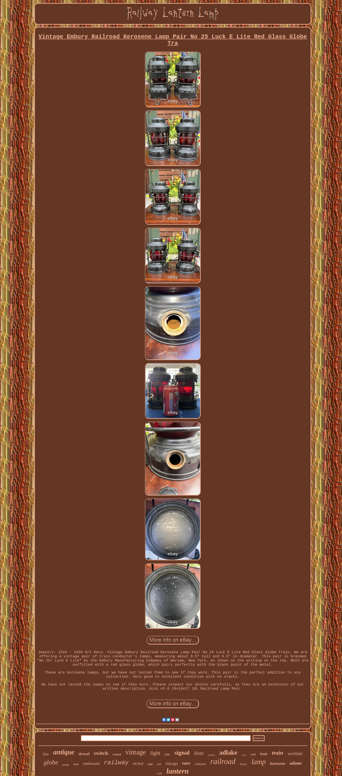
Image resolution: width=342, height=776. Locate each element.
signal (182, 752)
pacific (66, 764)
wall (159, 773)
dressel (84, 754)
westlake (295, 753)
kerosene (277, 763)
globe (51, 762)
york (253, 754)
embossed (91, 763)
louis (263, 754)
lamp (258, 762)
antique (63, 752)
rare (186, 763)
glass (244, 755)
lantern (177, 771)
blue (46, 754)
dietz (198, 753)
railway (116, 762)
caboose (200, 764)
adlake (228, 752)
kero (76, 764)
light (155, 753)
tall (159, 764)
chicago (172, 763)
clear (167, 754)
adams (296, 763)
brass (243, 764)
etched (138, 763)
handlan (211, 755)
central (117, 754)
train (277, 753)
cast (149, 764)
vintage (135, 752)
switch (101, 753)
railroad (222, 761)
